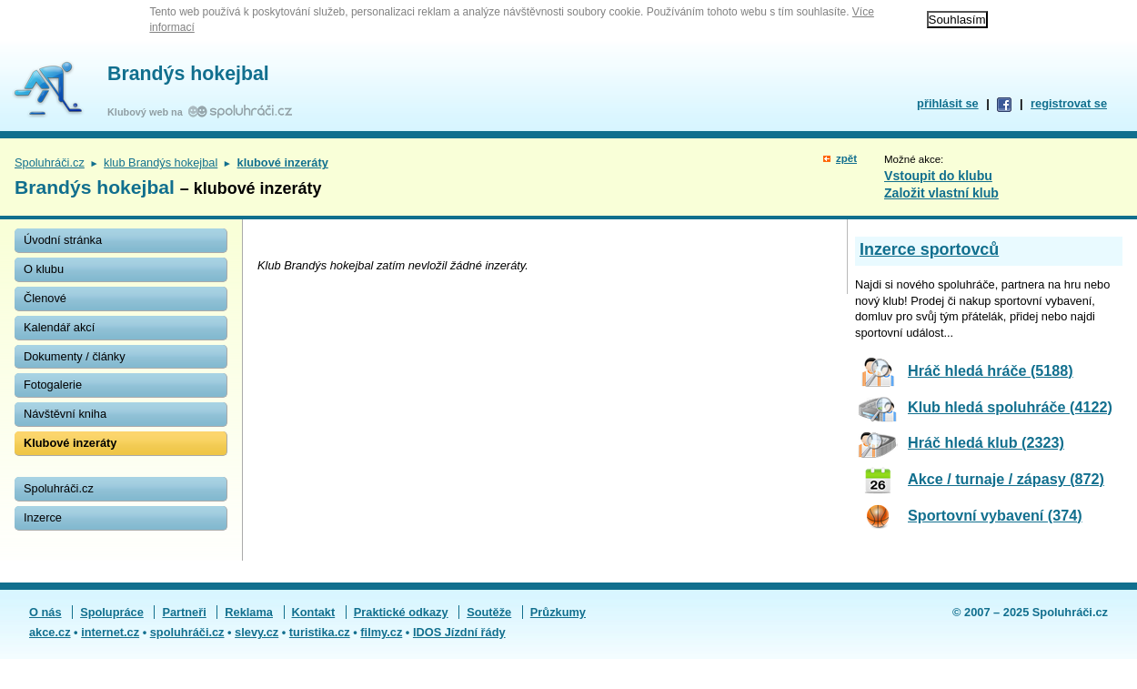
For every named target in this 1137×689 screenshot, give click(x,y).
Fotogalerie (53, 384)
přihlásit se (948, 103)
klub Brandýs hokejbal (160, 162)
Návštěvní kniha (65, 413)
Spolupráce (112, 612)
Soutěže (489, 612)
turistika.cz (319, 632)
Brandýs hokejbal (188, 74)
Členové (45, 298)
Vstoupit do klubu (938, 175)
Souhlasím (957, 19)
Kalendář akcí (59, 327)
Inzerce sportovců (929, 249)
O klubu (44, 269)
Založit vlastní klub (941, 193)
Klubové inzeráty (70, 443)
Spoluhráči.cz (50, 162)
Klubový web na (147, 111)
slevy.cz (256, 632)
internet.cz (110, 632)
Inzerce (43, 517)
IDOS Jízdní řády (459, 632)
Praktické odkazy (401, 612)
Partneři (184, 612)
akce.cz (50, 632)
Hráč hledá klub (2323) (986, 442)
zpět (846, 158)
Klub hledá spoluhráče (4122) (1010, 407)
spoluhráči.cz (187, 632)
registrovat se (1069, 103)
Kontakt (314, 612)
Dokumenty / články (75, 356)
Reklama (249, 612)
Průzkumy (558, 612)
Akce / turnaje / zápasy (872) (1006, 479)
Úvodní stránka (63, 240)
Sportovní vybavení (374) (995, 515)
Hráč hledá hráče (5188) (990, 370)
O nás (45, 612)
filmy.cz (381, 632)
